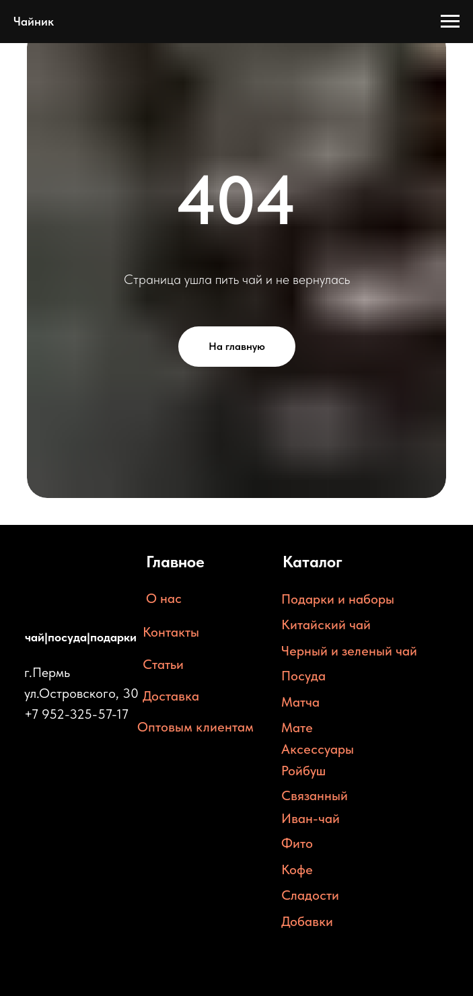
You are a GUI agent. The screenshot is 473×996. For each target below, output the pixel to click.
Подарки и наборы (337, 599)
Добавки (307, 921)
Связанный (314, 795)
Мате (297, 727)
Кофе (297, 869)
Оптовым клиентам (195, 727)
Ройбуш (303, 770)
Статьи (163, 664)
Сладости (310, 895)
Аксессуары (317, 749)
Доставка (171, 696)
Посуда (303, 676)
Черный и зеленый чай (349, 651)
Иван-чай (310, 818)
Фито (297, 843)
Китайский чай (326, 624)
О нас (164, 598)
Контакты (171, 632)
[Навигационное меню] (450, 21)
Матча (300, 702)
